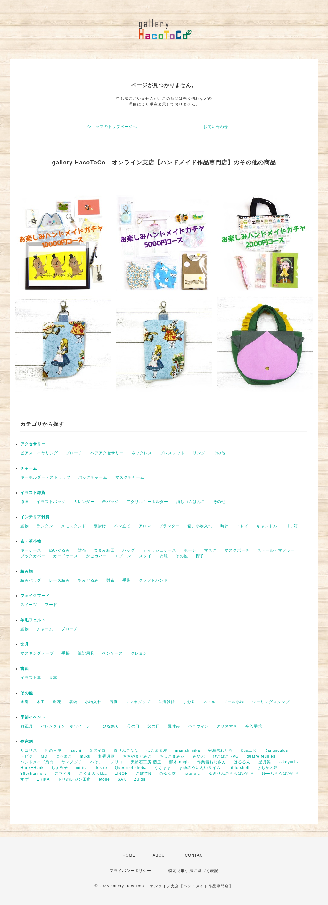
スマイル (63, 773)
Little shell (238, 768)
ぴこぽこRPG (226, 756)
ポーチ (190, 550)
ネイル (209, 702)
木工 (41, 702)
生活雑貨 (166, 702)
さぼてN (144, 773)
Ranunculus (276, 750)
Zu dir (140, 779)
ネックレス (141, 453)
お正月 (26, 726)
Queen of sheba (131, 768)
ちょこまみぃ (172, 756)
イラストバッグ (51, 501)
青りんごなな (126, 750)
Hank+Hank (32, 768)
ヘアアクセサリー (107, 453)
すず (24, 779)
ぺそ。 (96, 762)
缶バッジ (110, 501)
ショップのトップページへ (112, 126)
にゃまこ (63, 756)
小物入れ (93, 702)
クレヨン (139, 653)
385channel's (33, 773)
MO (44, 756)
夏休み (174, 726)
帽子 (200, 556)
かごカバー (96, 556)
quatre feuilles (261, 756)
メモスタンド (73, 526)
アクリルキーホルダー (147, 501)
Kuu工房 (249, 750)
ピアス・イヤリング (39, 453)
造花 (57, 702)
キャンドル (267, 526)
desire (101, 768)
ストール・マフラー (276, 550)
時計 (224, 526)
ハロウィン (198, 726)
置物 (24, 526)
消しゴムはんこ (190, 501)
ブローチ (74, 453)
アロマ (145, 526)
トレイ (242, 526)
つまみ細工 (104, 550)
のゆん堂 (167, 773)
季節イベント (32, 717)
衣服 (164, 556)
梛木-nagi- (179, 762)
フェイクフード (35, 595)
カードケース (65, 556)
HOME (128, 855)
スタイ (145, 556)
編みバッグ (30, 580)
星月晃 (264, 762)
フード (51, 604)
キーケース (30, 550)
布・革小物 (30, 541)
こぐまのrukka (93, 773)
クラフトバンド (153, 580)
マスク (210, 550)
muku (85, 756)
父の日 (153, 726)
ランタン (45, 526)
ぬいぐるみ (59, 550)
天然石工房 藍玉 (146, 762)
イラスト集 (30, 677)
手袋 (126, 580)
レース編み (59, 580)
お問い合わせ (215, 126)
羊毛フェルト (32, 620)
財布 (82, 550)
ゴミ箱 (291, 526)
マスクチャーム (129, 477)
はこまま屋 (156, 750)
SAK (122, 779)
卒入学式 (253, 726)
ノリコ (117, 762)
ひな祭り (111, 726)
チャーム (28, 468)
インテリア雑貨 (35, 517)
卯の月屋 (53, 750)
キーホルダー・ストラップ (45, 477)
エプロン (123, 556)
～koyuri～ (289, 762)
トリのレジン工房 (74, 779)
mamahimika (187, 750)
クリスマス (227, 726)
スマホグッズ (138, 702)
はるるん (242, 762)
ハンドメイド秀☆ (37, 762)
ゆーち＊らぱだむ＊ (280, 773)
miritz (81, 768)
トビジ (26, 756)
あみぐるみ (88, 580)
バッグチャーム (92, 477)
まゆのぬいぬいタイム (200, 768)
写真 (114, 702)
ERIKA (43, 779)
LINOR (121, 773)
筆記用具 (86, 653)
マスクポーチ (237, 550)
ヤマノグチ (72, 762)
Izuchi (75, 750)
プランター (169, 526)
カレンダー (84, 501)
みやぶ (199, 756)
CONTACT (195, 855)
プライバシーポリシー (130, 871)
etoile (104, 779)
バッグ (128, 550)
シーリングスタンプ (271, 702)
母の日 (133, 726)
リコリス (28, 750)
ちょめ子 (59, 768)
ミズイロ (97, 750)
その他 (219, 453)
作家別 (26, 741)
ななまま (163, 768)
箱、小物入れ (199, 526)
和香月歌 (106, 756)
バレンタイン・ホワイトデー (68, 726)
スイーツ (28, 604)
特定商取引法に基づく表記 (193, 871)
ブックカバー (32, 556)
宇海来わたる (220, 750)
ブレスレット (172, 453)
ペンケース (112, 653)
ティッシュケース (159, 550)
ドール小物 (233, 702)
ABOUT (160, 855)
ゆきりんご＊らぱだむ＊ (231, 773)
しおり (189, 702)
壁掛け (100, 526)
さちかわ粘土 (269, 768)
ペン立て (122, 526)
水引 (24, 702)
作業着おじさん (211, 762)
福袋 (73, 702)
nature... (192, 773)
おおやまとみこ (137, 756)
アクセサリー (32, 444)
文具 (24, 644)
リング (199, 453)
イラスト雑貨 (32, 492)
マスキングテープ (37, 653)
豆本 (53, 677)
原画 (24, 501)
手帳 (66, 653)
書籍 (24, 668)
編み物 (26, 571)
